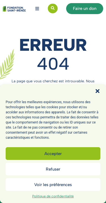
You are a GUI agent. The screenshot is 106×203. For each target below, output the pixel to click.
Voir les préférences (53, 184)
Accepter (53, 153)
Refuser (53, 169)
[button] (97, 91)
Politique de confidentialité (53, 196)
